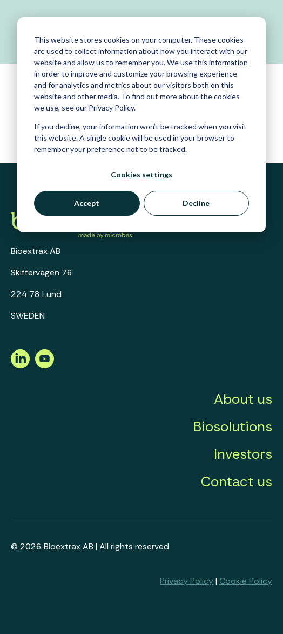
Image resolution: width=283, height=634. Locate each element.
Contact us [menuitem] (236, 481)
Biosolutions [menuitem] (232, 426)
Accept (86, 203)
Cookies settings (141, 174)
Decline (196, 203)
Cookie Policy (245, 581)
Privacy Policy (186, 581)
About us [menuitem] (243, 399)
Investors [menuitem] (243, 454)
